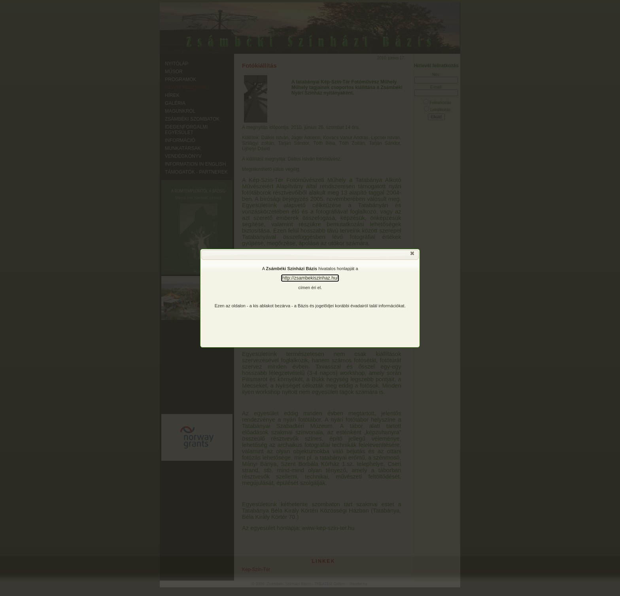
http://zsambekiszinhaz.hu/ (310, 278)
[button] (412, 255)
